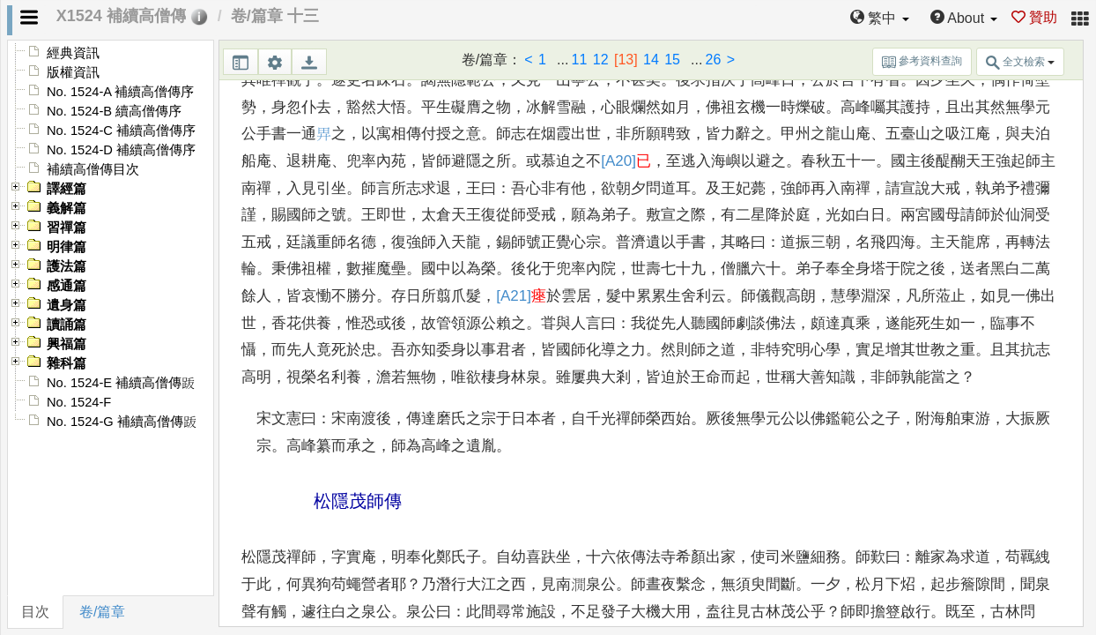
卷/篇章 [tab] (102, 611)
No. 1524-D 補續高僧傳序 (121, 150)
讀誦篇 (66, 325)
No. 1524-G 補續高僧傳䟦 (121, 422)
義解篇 (66, 208)
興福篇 (66, 344)
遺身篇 (66, 305)
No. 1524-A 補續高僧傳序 (120, 92)
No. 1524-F (79, 402)
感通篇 (66, 286)
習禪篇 (66, 227)
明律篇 (66, 247)
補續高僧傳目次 (93, 169)
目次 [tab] (35, 611)
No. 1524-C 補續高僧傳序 (121, 130)
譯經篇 (66, 189)
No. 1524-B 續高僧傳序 (114, 111)
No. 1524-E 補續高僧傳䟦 (121, 383)
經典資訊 (73, 53)
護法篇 (66, 266)
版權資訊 (73, 72)
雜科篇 (66, 363)
